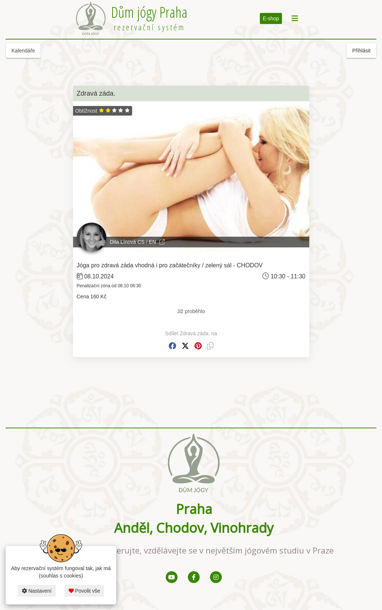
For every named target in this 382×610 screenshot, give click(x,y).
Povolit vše (84, 591)
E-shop (271, 18)
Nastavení (37, 591)
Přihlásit (361, 51)
